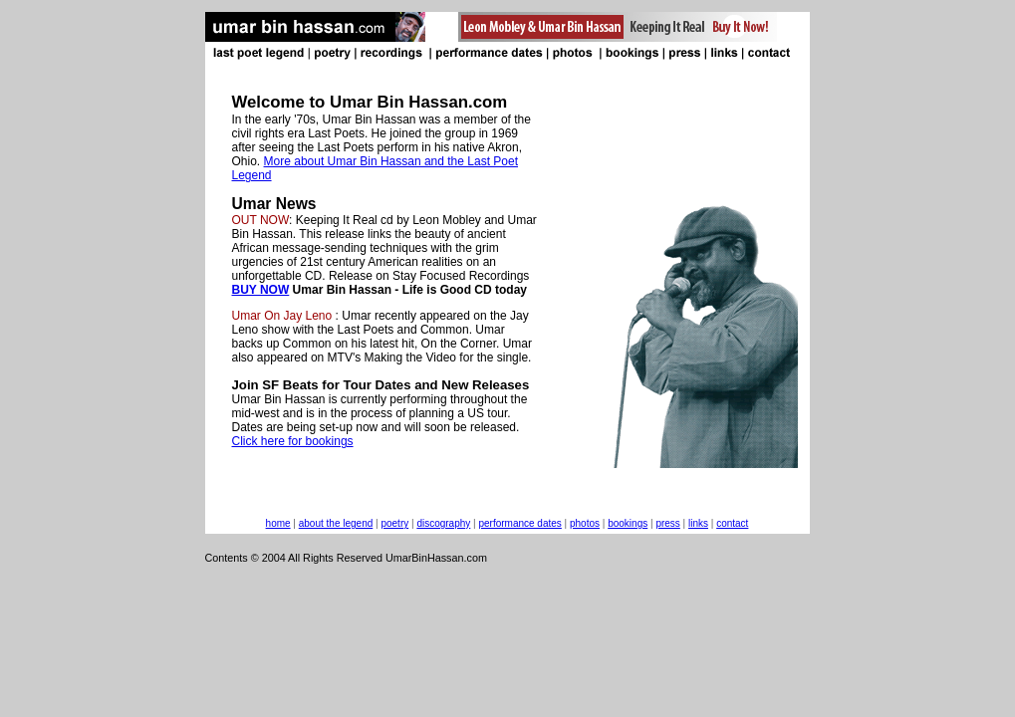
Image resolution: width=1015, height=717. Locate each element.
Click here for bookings (293, 441)
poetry (394, 523)
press (667, 523)
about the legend (336, 523)
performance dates (519, 523)
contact (732, 523)
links (698, 523)
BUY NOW (261, 290)
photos (585, 523)
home (278, 523)
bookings (627, 523)
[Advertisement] (362, 608)
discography (443, 523)
